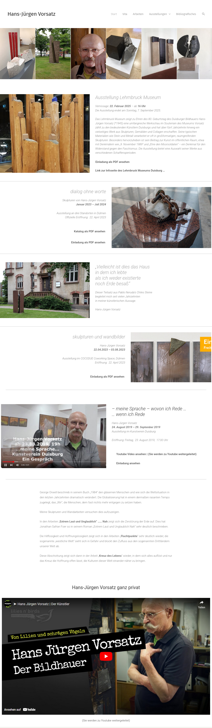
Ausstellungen (158, 14)
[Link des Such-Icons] (203, 14)
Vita (125, 14)
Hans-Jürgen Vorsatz (31, 14)
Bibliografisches (186, 14)
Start (114, 14)
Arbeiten (138, 14)
